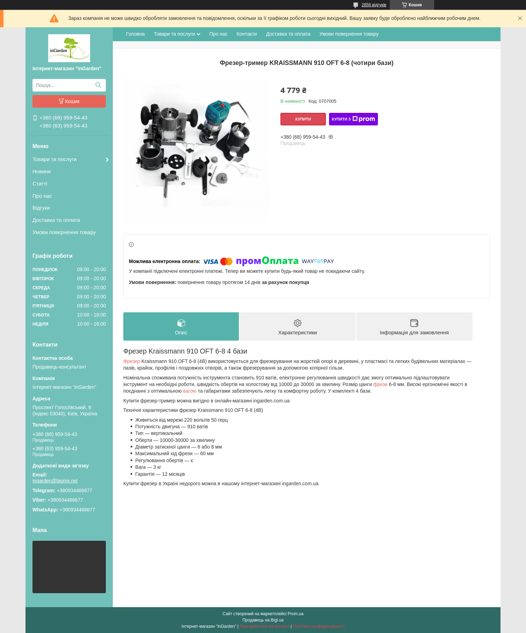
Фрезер (131, 361)
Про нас (42, 196)
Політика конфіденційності (319, 626)
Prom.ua (296, 613)
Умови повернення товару (64, 232)
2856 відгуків (373, 4)
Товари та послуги (54, 159)
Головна (135, 34)
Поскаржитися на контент (264, 626)
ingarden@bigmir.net (55, 480)
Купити (303, 119)
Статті (40, 184)
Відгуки (41, 208)
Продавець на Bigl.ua (263, 620)
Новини (41, 171)
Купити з (353, 119)
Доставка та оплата (56, 220)
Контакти (246, 34)
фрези (380, 384)
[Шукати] (98, 85)
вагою (189, 391)
